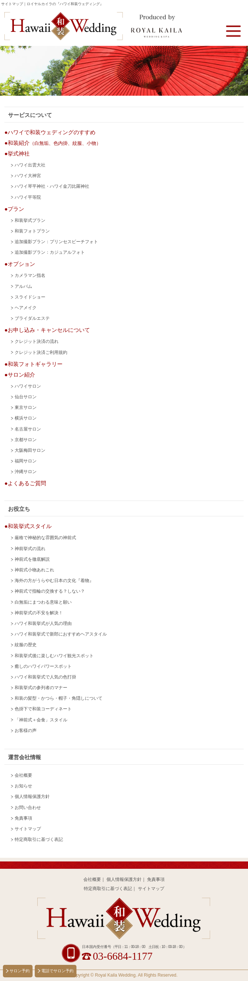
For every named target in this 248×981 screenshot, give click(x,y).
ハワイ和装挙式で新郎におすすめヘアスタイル (61, 634)
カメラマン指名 (30, 275)
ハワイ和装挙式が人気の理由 (43, 623)
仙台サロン (26, 396)
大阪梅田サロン (30, 450)
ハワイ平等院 (28, 197)
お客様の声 (26, 730)
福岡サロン (26, 461)
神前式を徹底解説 (32, 559)
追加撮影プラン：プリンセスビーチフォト (56, 241)
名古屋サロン (28, 429)
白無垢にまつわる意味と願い (43, 602)
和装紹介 (54, 143)
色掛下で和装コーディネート (43, 708)
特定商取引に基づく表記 (39, 839)
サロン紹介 (21, 374)
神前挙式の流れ (30, 548)
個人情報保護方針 (32, 796)
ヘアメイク (26, 307)
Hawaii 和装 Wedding (124, 919)
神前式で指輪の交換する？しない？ (50, 591)
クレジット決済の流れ (37, 341)
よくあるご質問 (27, 483)
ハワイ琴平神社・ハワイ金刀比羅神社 (52, 186)
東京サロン (26, 407)
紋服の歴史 (26, 644)
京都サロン (26, 439)
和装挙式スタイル (30, 526)
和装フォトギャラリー (35, 364)
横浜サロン (26, 418)
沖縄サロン (26, 471)
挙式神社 (19, 153)
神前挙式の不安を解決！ (39, 612)
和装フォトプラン (32, 231)
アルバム (23, 286)
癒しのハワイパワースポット (43, 666)
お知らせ (23, 785)
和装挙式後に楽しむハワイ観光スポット (54, 655)
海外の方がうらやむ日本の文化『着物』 (54, 580)
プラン (16, 209)
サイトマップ (28, 828)
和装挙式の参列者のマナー (41, 687)
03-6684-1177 (123, 956)
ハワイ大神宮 (28, 175)
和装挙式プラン (30, 220)
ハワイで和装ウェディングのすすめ (51, 132)
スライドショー (30, 297)
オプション (21, 264)
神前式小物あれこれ (34, 569)
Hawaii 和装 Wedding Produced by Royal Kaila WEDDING (93, 26)
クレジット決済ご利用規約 (41, 352)
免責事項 (23, 818)
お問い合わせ (28, 807)
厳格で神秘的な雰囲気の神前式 (45, 537)
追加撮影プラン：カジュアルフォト (50, 252)
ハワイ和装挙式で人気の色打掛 (45, 677)
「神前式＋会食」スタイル (41, 719)
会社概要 (23, 775)
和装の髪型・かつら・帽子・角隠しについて (58, 698)
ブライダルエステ (32, 318)
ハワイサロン (28, 386)
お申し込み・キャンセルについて (49, 330)
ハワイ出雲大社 (30, 165)
